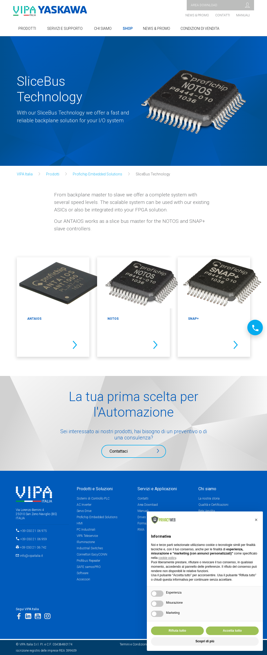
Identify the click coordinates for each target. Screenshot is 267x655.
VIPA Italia (25, 174)
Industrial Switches (90, 548)
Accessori (83, 579)
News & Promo (197, 15)
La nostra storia (209, 498)
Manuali (243, 15)
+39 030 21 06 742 (33, 547)
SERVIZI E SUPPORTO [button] (65, 28)
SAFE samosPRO (89, 567)
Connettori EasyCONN (92, 554)
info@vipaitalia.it (31, 556)
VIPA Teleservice (87, 536)
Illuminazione (86, 542)
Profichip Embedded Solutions (97, 174)
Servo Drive (84, 511)
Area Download (148, 505)
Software (82, 573)
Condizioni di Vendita (200, 28)
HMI (80, 523)
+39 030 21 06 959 (33, 539)
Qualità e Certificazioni (213, 505)
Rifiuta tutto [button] (177, 630)
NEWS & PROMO (156, 28)
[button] (256, 520)
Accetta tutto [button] (232, 630)
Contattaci (119, 451)
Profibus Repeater (88, 561)
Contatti (222, 15)
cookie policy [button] (167, 558)
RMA (141, 529)
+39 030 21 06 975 (33, 531)
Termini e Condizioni (133, 644)
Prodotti (52, 174)
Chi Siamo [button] (103, 28)
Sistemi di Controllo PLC (93, 498)
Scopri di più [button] (205, 641)
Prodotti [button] (27, 28)
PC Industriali (86, 529)
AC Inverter (84, 505)
